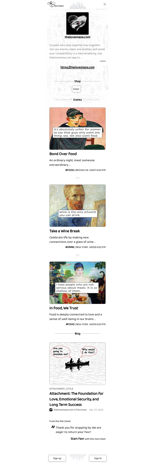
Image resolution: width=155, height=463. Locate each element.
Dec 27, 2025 (76, 410)
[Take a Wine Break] (77, 216)
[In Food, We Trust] (77, 293)
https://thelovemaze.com (77, 67)
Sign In (98, 458)
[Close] (105, 4)
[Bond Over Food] (77, 139)
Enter (76, 89)
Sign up (57, 458)
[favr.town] (55, 6)
